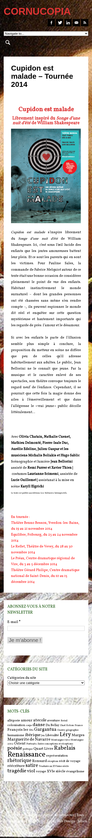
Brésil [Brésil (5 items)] (64, 721)
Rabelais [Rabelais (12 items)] (64, 748)
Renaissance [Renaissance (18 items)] (26, 755)
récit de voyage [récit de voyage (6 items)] (69, 761)
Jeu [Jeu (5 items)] (43, 735)
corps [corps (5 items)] (29, 725)
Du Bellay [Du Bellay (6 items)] (52, 725)
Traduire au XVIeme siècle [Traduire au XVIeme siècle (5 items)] (54, 766)
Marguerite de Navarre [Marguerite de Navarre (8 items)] (28, 740)
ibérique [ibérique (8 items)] (32, 735)
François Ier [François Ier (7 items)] (17, 729)
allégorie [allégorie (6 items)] (13, 720)
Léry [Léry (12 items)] (65, 735)
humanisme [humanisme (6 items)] (15, 735)
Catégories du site (21, 678)
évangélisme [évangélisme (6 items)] (75, 771)
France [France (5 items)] (79, 725)
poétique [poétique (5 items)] (28, 749)
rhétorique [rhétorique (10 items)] (19, 760)
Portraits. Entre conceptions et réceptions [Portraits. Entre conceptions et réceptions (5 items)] (49, 744)
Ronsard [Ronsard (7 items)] (39, 761)
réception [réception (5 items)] (53, 761)
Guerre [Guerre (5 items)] (61, 730)
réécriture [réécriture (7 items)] (16, 766)
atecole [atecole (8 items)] (39, 720)
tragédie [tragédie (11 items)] (16, 771)
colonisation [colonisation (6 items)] (16, 725)
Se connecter (64, 815)
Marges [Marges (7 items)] (78, 735)
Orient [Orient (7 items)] (20, 743)
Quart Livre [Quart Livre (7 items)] (43, 748)
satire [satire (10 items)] (32, 765)
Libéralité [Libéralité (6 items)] (52, 735)
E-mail (13, 622)
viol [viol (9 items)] (31, 771)
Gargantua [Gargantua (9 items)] (45, 729)
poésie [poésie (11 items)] (14, 748)
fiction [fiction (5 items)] (70, 725)
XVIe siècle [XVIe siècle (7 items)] (56, 771)
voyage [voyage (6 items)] (41, 771)
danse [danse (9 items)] (39, 725)
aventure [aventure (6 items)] (53, 720)
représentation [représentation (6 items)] (57, 755)
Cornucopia (42, 815)
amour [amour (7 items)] (26, 720)
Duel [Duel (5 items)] (63, 725)
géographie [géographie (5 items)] (72, 730)
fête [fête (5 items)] (31, 730)
